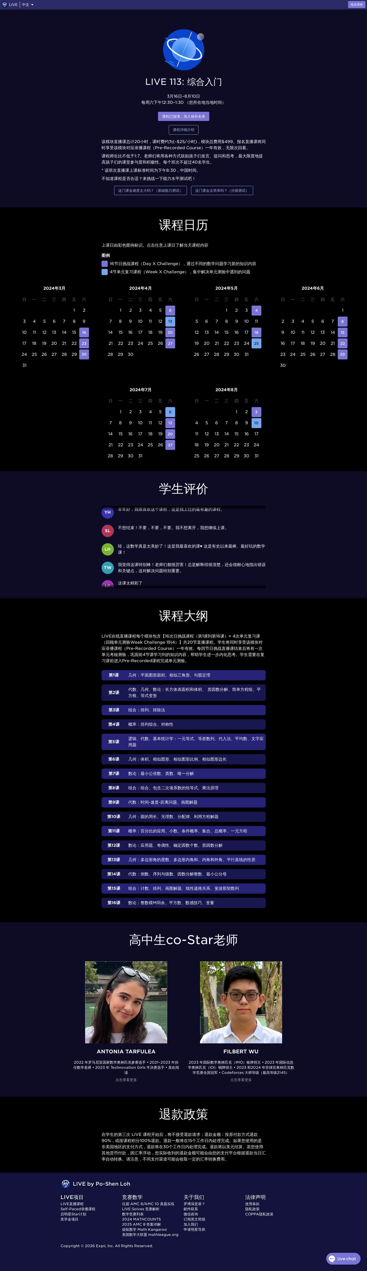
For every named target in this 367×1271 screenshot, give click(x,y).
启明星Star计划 (73, 1214)
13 (170, 322)
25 (257, 343)
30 (84, 354)
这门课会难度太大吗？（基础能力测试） (150, 190)
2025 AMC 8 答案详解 (141, 1224)
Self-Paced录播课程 (78, 1209)
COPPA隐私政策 (259, 1214)
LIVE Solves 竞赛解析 (141, 1209)
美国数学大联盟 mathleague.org (150, 1235)
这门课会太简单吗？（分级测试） (222, 190)
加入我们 (191, 1224)
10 (257, 423)
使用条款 (252, 1204)
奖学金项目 (69, 1219)
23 (84, 343)
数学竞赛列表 (133, 1214)
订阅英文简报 (194, 1219)
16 (84, 333)
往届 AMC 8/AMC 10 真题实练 (148, 1204)
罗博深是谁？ (194, 1204)
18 (257, 333)
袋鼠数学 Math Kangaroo (144, 1229)
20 (170, 333)
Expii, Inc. (105, 1246)
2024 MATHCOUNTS (141, 1219)
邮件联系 (191, 1209)
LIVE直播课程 (72, 1204)
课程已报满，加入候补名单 (183, 116)
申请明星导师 (194, 1229)
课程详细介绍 (183, 129)
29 (343, 354)
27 (170, 343)
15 (343, 333)
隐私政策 (252, 1209)
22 (343, 343)
